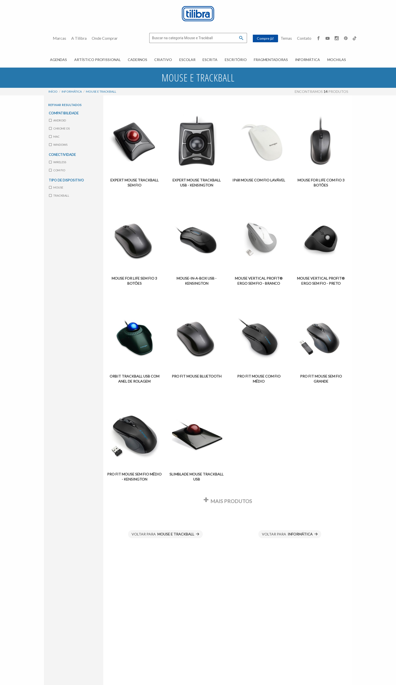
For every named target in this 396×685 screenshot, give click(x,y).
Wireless (57, 162)
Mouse (56, 187)
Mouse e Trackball (101, 91)
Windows (58, 144)
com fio (57, 170)
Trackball (59, 195)
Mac (54, 136)
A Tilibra (79, 38)
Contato (304, 38)
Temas (286, 38)
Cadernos (137, 59)
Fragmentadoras (271, 59)
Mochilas (336, 59)
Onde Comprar (105, 38)
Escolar (187, 59)
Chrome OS (59, 128)
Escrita (210, 59)
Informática (307, 59)
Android (57, 120)
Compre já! (265, 38)
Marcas (59, 38)
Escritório (236, 59)
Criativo (163, 59)
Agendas (58, 59)
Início (53, 91)
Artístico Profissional (97, 59)
